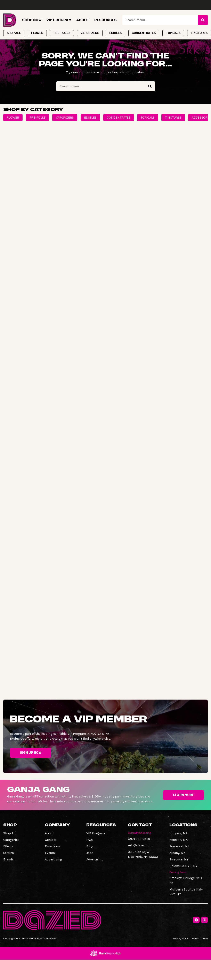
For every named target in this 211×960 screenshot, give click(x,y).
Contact (50, 840)
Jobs (89, 853)
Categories (11, 840)
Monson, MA (178, 840)
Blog (89, 846)
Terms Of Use (200, 938)
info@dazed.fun (139, 845)
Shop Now (31, 20)
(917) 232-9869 (139, 839)
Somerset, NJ (179, 846)
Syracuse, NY (178, 859)
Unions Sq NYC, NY (183, 866)
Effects (8, 846)
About (82, 20)
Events (50, 853)
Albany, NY (177, 853)
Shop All (9, 833)
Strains (8, 853)
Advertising (53, 859)
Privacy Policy (180, 938)
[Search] (203, 20)
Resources (105, 20)
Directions (52, 846)
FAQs (90, 840)
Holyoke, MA (178, 833)
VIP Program (58, 20)
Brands (8, 859)
